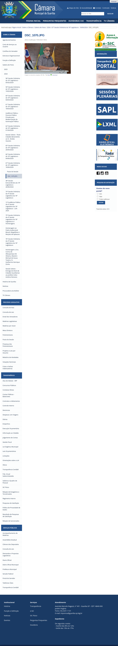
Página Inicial (33, 21)
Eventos (7, 620)
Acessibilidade (87, 8)
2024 (48, 27)
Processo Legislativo (11, 302)
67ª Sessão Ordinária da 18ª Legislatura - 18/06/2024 (70, 27)
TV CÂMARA (109, 21)
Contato (98, 8)
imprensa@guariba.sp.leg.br (71, 613)
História (7, 606)
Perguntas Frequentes (54, 21)
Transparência (94, 21)
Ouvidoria (34, 625)
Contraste (105, 8)
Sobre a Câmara (27, 27)
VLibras (113, 8)
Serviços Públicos (10, 528)
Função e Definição (11, 611)
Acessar (114, 1)
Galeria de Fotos (40, 27)
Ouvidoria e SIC (76, 21)
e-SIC (32, 611)
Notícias (7, 615)
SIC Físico (33, 615)
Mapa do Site (74, 8)
